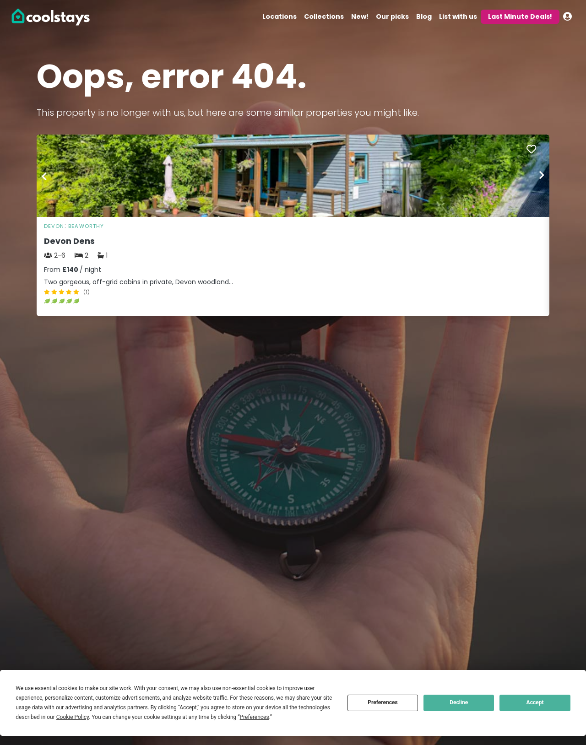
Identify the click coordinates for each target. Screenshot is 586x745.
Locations (279, 16)
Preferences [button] (254, 717)
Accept (535, 702)
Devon (54, 226)
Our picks (392, 16)
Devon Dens (69, 241)
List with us (458, 16)
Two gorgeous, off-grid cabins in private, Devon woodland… (138, 281)
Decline (459, 702)
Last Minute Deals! (520, 16)
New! (360, 16)
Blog (424, 16)
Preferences (383, 702)
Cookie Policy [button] (72, 717)
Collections (324, 16)
